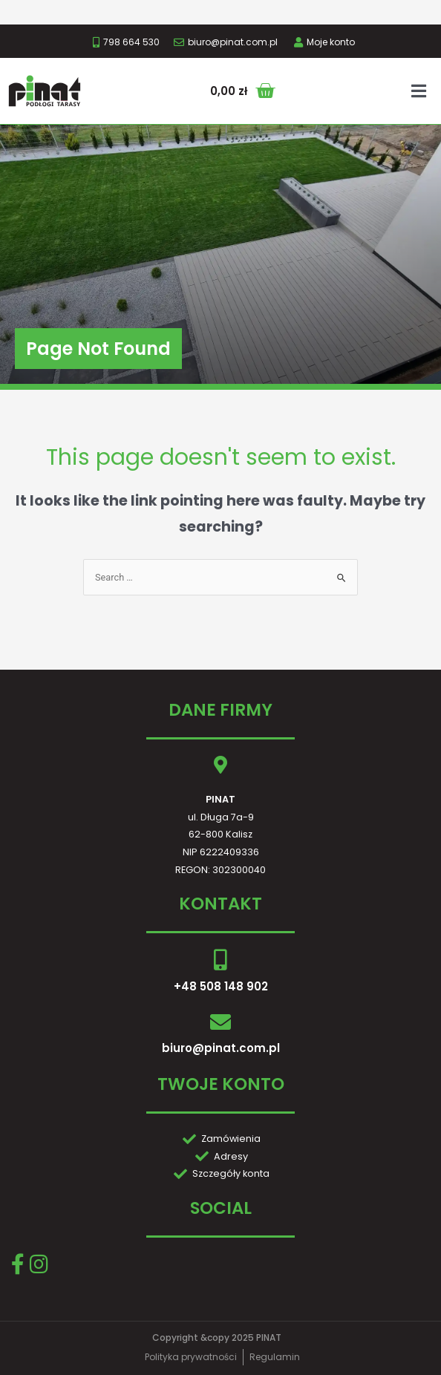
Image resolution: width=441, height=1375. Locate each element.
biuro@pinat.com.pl (221, 1019)
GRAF (264, 1358)
